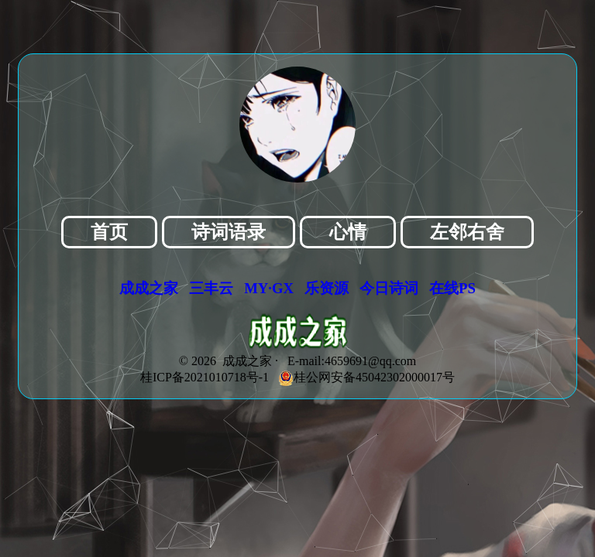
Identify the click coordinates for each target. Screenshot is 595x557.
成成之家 (148, 288)
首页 (109, 232)
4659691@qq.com (370, 360)
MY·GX (269, 288)
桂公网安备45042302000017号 (366, 377)
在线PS (452, 288)
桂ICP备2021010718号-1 (204, 377)
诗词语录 (228, 232)
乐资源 (326, 288)
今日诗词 (388, 288)
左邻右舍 (467, 232)
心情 (347, 232)
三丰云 (211, 288)
